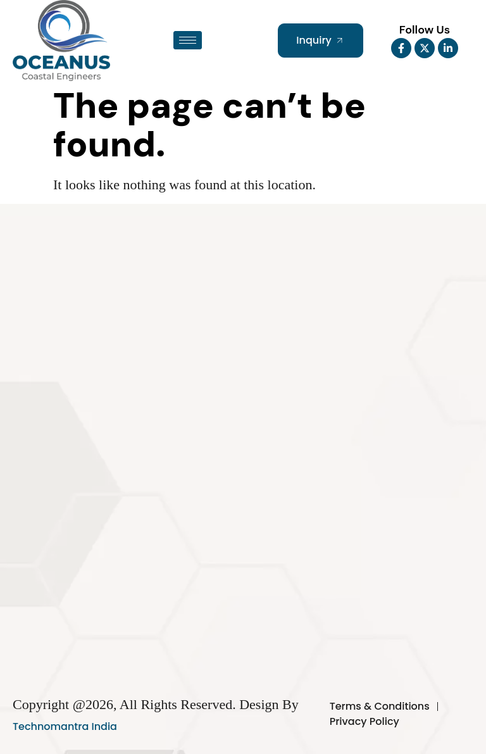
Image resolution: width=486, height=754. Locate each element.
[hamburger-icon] (187, 40)
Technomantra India (65, 726)
